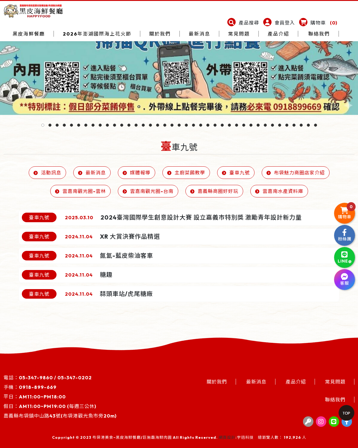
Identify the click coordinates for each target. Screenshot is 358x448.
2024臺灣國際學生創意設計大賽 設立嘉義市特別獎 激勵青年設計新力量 (201, 217)
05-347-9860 (36, 378)
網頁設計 (227, 437)
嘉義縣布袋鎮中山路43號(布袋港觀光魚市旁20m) (60, 416)
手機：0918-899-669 (30, 387)
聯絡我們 (319, 34)
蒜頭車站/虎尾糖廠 (126, 293)
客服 (344, 279)
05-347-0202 (74, 378)
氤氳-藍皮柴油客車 (126, 255)
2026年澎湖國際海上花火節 (97, 34)
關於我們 (160, 34)
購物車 (346, 211)
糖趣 (106, 274)
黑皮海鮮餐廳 (29, 34)
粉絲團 (344, 235)
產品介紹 (278, 34)
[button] (243, 23)
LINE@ (345, 257)
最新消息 (199, 34)
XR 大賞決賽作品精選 (130, 236)
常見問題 (239, 34)
